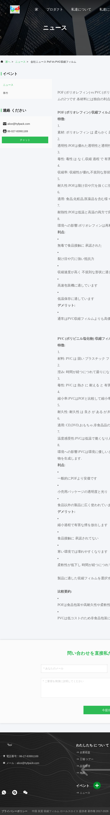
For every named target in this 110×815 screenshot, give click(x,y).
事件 (5, 93)
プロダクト (54, 9)
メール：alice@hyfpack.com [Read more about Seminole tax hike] (21, 763)
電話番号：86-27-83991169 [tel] (20, 756)
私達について (81, 9)
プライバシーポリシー (14, 811)
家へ (8, 61)
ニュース (20, 61)
